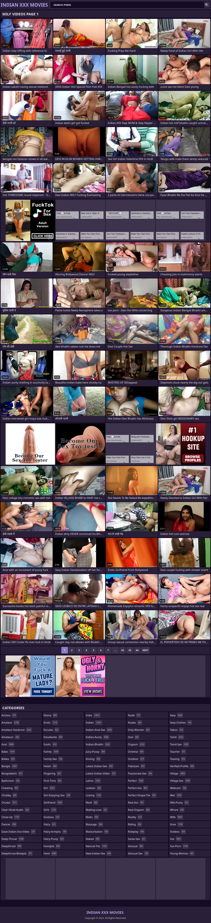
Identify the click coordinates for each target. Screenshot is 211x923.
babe (8, 751)
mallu (92, 817)
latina (93, 780)
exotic (50, 744)
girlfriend (53, 802)
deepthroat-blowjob (17, 853)
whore (177, 809)
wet (176, 795)
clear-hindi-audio (15, 809)
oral (133, 737)
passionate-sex (140, 773)
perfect (136, 780)
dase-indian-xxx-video (18, 831)
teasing (178, 758)
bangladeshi (12, 773)
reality (135, 817)
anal (7, 744)
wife (176, 817)
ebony (51, 715)
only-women (139, 729)
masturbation (97, 831)
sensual (136, 846)
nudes (135, 722)
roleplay (136, 831)
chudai (9, 802)
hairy (50, 824)
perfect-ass (138, 788)
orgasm (136, 744)
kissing (93, 758)
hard (50, 853)
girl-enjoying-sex (57, 795)
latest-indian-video (101, 773)
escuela (51, 729)
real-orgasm (139, 809)
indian (94, 722)
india (93, 715)
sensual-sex (138, 853)
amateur (10, 722)
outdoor (136, 758)
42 (122, 650)
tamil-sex (179, 744)
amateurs (10, 737)
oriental (136, 751)
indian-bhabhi (98, 744)
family (51, 751)
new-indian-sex (98, 853)
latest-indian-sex (99, 766)
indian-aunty (97, 737)
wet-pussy (179, 802)
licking (94, 795)
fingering (53, 773)
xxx (176, 838)
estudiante (53, 737)
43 (130, 650)
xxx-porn (179, 846)
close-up (10, 817)
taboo (177, 729)
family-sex (53, 758)
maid (92, 802)
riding (135, 824)
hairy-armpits (55, 831)
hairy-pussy (54, 838)
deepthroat (11, 846)
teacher (178, 751)
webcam (178, 788)
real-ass (136, 802)
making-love (97, 809)
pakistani (136, 766)
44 (137, 650)
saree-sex (137, 838)
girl (49, 788)
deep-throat (12, 838)
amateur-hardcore (16, 729)
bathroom (10, 780)
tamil (177, 737)
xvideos (178, 831)
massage (94, 824)
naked (93, 838)
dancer (9, 824)
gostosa (52, 817)
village (177, 773)
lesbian (94, 788)
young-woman (182, 853)
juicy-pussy (96, 751)
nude (134, 715)
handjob (52, 846)
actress (9, 715)
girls (50, 809)
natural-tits (96, 846)
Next (145, 650)
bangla (9, 766)
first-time (53, 780)
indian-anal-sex (99, 729)
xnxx (176, 824)
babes (8, 758)
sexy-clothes (181, 722)
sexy (176, 715)
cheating (10, 788)
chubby (9, 795)
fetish (50, 766)
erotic (51, 722)
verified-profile (182, 766)
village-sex (180, 780)
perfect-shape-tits (142, 795)
